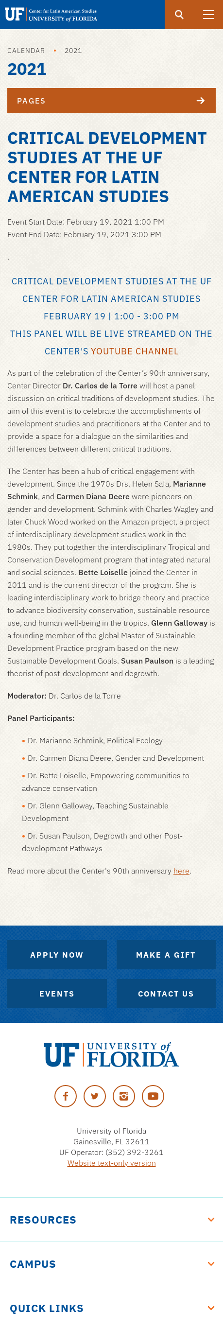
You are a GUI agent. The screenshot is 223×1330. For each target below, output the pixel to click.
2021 (73, 50)
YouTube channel (135, 351)
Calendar (26, 50)
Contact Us (166, 993)
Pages (116, 100)
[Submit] (179, 14)
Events (57, 993)
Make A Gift (166, 955)
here (181, 870)
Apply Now (57, 955)
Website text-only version (112, 1163)
